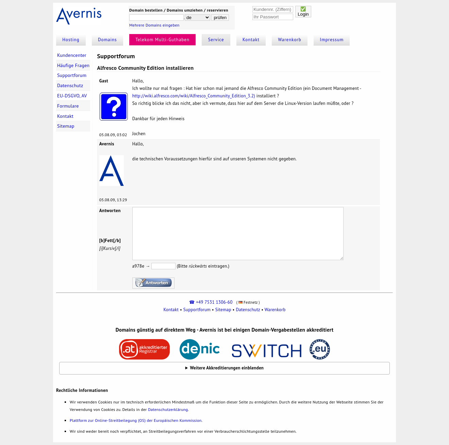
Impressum (332, 40)
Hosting (70, 40)
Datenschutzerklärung (168, 409)
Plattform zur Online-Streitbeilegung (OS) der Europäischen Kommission (135, 420)
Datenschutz (70, 85)
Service (216, 40)
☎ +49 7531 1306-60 (210, 302)
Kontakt (251, 40)
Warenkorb (289, 40)
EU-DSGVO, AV (72, 96)
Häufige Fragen (73, 65)
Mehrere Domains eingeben (154, 25)
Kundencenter (71, 55)
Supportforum (71, 75)
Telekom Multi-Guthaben (162, 40)
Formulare (68, 106)
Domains (107, 40)
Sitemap (65, 126)
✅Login (303, 11)
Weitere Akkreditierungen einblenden (227, 368)
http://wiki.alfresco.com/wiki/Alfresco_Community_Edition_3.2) (193, 96)
